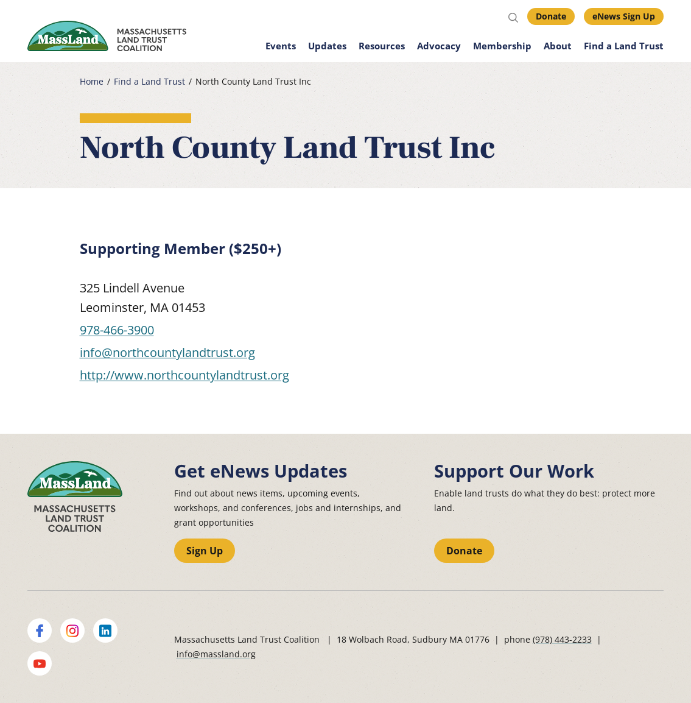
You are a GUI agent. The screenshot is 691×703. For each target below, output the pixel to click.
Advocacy (439, 46)
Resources (382, 46)
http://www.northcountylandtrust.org (184, 375)
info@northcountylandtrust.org (167, 352)
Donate (551, 16)
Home (91, 81)
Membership (502, 46)
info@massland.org (216, 654)
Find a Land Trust (624, 46)
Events (280, 46)
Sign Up (204, 550)
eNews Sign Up (623, 16)
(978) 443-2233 (562, 639)
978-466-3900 (117, 330)
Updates (327, 46)
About (558, 46)
